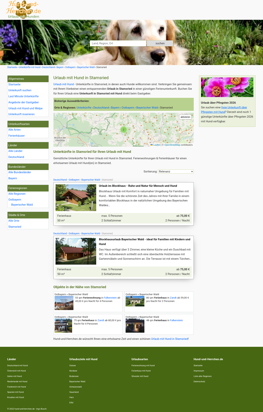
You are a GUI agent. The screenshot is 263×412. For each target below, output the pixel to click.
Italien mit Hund (14, 376)
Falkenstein (110, 297)
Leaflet (155, 145)
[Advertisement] (227, 186)
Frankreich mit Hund (16, 387)
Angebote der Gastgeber (23, 102)
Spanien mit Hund (15, 392)
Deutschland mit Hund (17, 365)
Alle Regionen (17, 193)
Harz (71, 397)
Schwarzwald (75, 387)
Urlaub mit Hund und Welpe (25, 108)
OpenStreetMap (172, 145)
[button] (123, 129)
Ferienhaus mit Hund (141, 371)
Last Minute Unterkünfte (23, 96)
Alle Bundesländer (19, 172)
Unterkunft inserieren (21, 114)
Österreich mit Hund (16, 371)
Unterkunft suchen (19, 90)
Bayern (12, 178)
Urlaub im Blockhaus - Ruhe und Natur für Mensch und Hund (138, 186)
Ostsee (72, 365)
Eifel (71, 402)
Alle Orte (13, 220)
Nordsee (73, 371)
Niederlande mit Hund (17, 381)
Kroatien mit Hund (15, 397)
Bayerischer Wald (22, 204)
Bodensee (74, 376)
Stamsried (14, 226)
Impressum (199, 371)
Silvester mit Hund (140, 376)
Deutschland (16, 157)
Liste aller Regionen (203, 376)
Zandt (173, 297)
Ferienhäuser (16, 135)
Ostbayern (14, 199)
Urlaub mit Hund (63, 84)
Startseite (14, 84)
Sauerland (74, 392)
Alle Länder (15, 151)
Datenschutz (199, 381)
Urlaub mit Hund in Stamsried (169, 339)
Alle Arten (14, 129)
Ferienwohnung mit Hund (143, 365)
